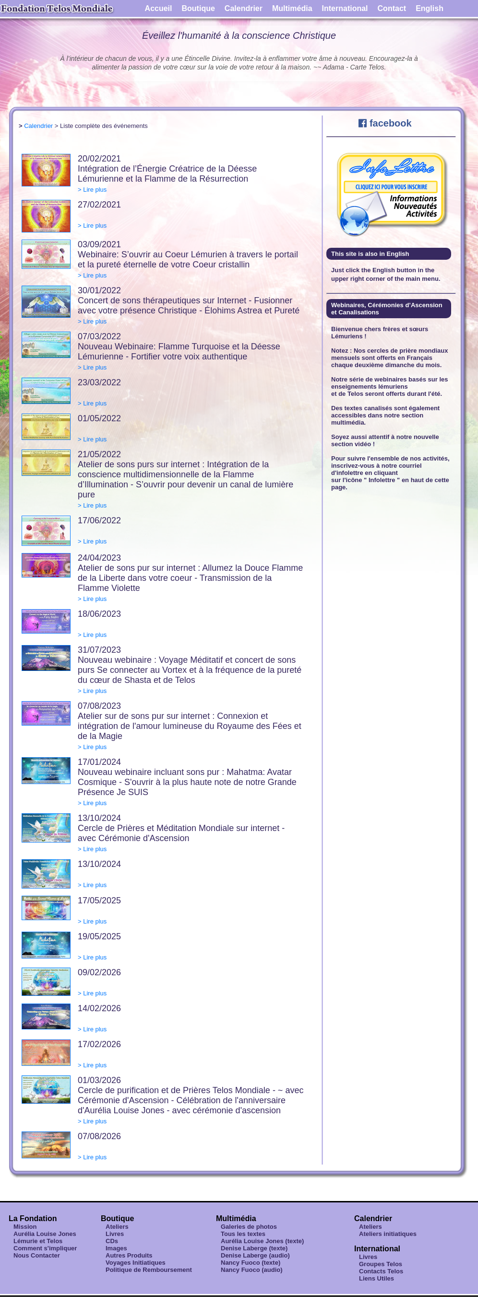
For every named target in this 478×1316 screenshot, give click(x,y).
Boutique (198, 8)
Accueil (158, 8)
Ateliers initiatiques (388, 1233)
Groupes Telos (380, 1264)
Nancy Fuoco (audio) (252, 1269)
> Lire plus (92, 189)
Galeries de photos (249, 1226)
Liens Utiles (376, 1278)
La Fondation (33, 1218)
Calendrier (244, 8)
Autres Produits (129, 1255)
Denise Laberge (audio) (255, 1255)
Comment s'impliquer (45, 1248)
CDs (112, 1241)
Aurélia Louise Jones (44, 1233)
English (429, 8)
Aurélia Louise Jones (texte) (262, 1241)
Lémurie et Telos (37, 1241)
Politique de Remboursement (149, 1269)
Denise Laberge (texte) (254, 1248)
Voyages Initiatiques (136, 1262)
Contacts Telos (381, 1271)
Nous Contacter (36, 1255)
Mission (24, 1226)
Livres (115, 1233)
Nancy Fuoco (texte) (250, 1262)
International (345, 8)
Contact (392, 8)
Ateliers (117, 1226)
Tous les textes (243, 1233)
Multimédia (292, 8)
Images (116, 1248)
